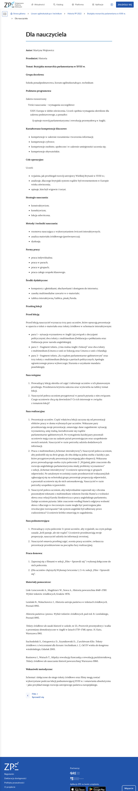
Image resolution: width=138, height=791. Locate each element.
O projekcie (9, 787)
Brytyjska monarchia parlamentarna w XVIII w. (106, 13)
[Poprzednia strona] (36, 695)
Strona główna (17, 13)
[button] (112, 4)
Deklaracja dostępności (15, 778)
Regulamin (9, 774)
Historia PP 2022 (75, 13)
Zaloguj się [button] (125, 4)
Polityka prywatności (14, 782)
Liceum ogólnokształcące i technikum (46, 13)
